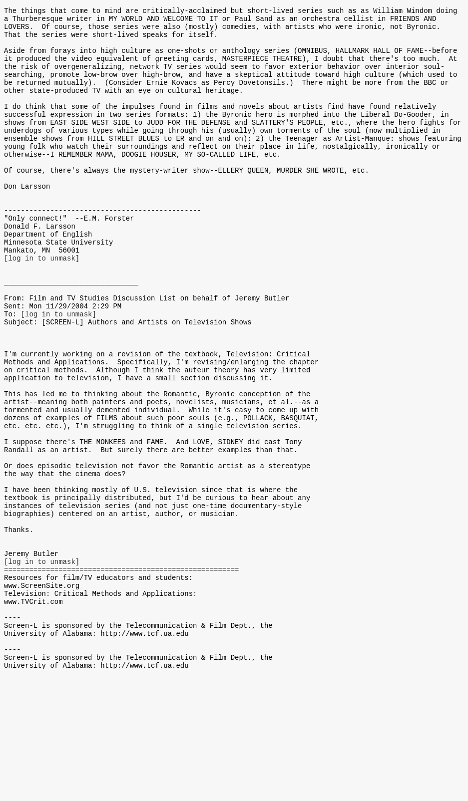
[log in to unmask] (41, 305)
